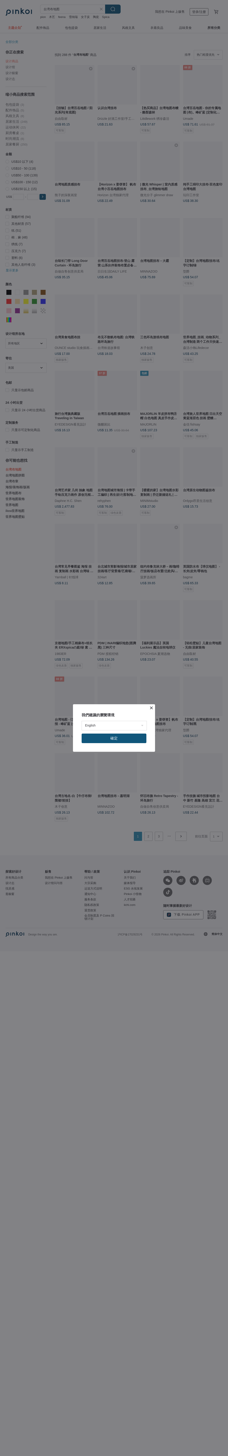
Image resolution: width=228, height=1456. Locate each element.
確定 (114, 738)
